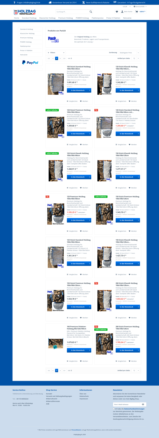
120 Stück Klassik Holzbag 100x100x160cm (78, 154)
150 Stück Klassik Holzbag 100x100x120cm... (126, 241)
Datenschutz (84, 396)
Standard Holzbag (26, 29)
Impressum (84, 399)
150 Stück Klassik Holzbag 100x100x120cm (126, 154)
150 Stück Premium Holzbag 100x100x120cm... (78, 284)
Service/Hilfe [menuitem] (139, 7)
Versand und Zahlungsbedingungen (59, 396)
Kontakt (49, 394)
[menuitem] (74, 13)
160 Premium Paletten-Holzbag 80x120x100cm (76, 328)
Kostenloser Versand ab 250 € (62, 2)
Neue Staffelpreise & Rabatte (95, 2)
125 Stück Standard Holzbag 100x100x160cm (78, 241)
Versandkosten (76, 430)
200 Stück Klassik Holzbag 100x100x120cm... (126, 284)
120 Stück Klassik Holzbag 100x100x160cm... (126, 68)
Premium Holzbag (26, 38)
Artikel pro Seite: (124, 58)
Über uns (83, 394)
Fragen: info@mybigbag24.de (26, 2)
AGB (47, 404)
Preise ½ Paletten (26, 50)
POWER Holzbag (26, 42)
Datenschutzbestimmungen (134, 409)
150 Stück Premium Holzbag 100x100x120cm (127, 198)
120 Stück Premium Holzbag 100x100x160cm (78, 111)
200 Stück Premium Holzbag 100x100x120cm (127, 328)
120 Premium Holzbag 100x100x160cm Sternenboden (76, 198)
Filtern (51, 53)
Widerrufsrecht (51, 399)
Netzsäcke (23, 55)
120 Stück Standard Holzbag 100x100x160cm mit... (127, 111)
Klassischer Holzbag (27, 33)
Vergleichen (72, 101)
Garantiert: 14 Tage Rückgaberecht (129, 2)
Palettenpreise (25, 46)
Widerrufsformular (53, 401)
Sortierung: (113, 52)
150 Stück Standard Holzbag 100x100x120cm (78, 68)
